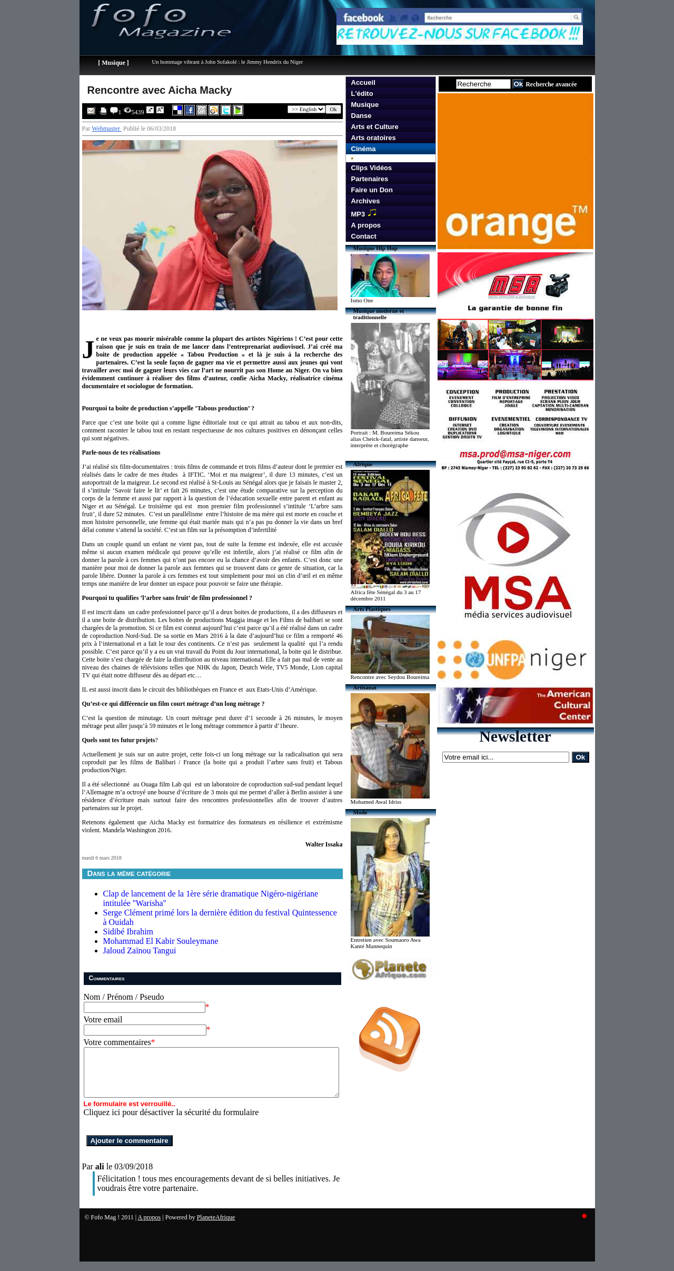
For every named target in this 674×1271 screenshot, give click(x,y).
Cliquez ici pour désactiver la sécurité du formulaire (171, 1121)
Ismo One (362, 300)
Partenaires (370, 179)
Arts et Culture (375, 127)
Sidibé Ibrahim (128, 931)
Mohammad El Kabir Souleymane (161, 941)
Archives (365, 201)
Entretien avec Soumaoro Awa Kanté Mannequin (386, 943)
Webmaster (107, 128)
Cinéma (363, 149)
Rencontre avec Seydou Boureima (390, 677)
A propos (366, 225)
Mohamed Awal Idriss (376, 802)
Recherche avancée (551, 84)
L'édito (362, 93)
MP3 (366, 213)
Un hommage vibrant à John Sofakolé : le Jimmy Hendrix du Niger (227, 62)
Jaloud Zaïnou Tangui (139, 950)
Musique (365, 105)
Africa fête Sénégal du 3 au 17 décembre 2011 (386, 595)
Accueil (363, 82)
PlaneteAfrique (216, 1226)
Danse (361, 116)
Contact (363, 236)
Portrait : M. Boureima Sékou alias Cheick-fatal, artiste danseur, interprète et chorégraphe (390, 438)
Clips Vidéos (371, 168)
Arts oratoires (373, 138)
